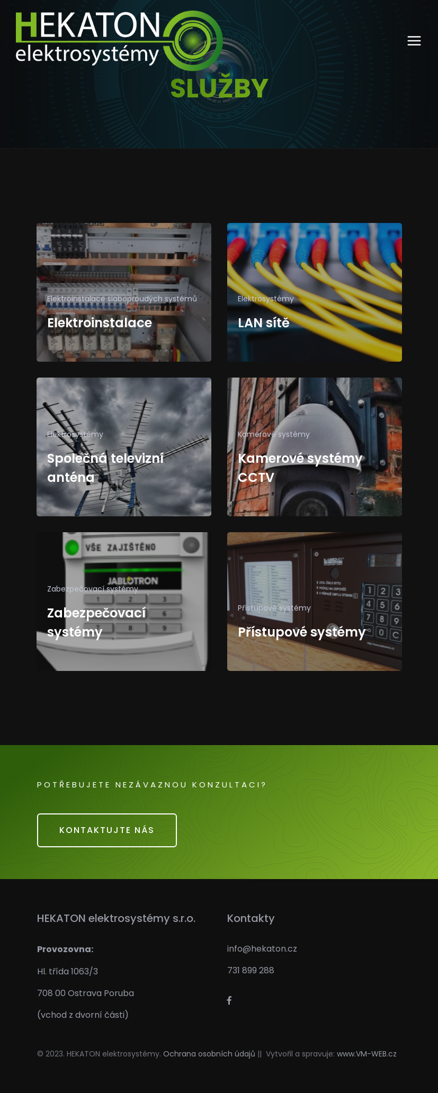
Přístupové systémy (302, 632)
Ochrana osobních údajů (209, 1054)
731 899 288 (250, 970)
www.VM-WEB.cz (367, 1054)
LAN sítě (264, 323)
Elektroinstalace (99, 323)
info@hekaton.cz (262, 949)
